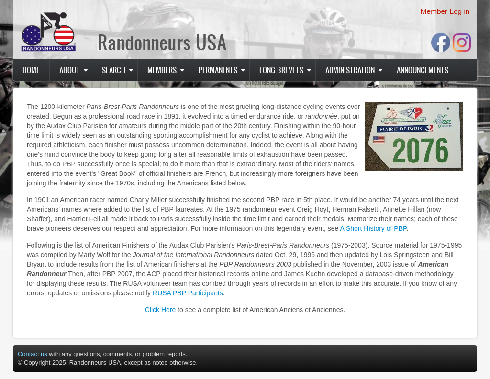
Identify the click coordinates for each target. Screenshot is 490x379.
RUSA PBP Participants (188, 293)
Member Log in (445, 11)
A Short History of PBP (373, 228)
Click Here (160, 310)
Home (31, 70)
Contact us (32, 353)
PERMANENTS (218, 70)
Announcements (422, 70)
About (69, 70)
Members (162, 70)
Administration (350, 70)
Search (113, 70)
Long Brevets (281, 70)
